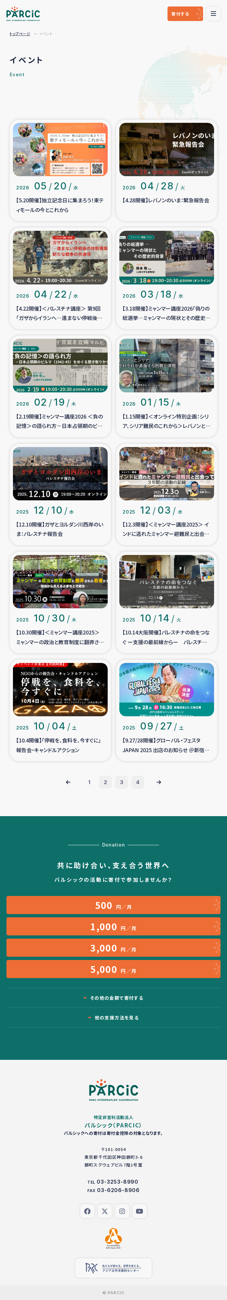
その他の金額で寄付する (116, 998)
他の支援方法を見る (117, 1017)
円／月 (113, 905)
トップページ (20, 33)
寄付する (180, 14)
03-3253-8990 (117, 1181)
